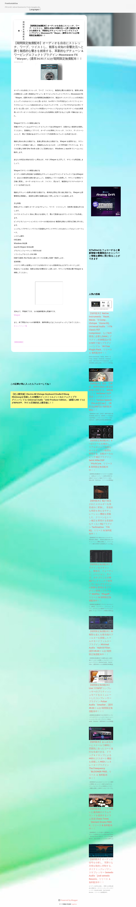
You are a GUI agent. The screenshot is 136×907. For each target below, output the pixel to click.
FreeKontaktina (15, 3)
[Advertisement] (49, 367)
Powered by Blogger (68, 900)
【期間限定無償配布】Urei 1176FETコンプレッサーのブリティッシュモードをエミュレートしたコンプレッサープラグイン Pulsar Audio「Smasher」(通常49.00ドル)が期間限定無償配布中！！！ (101, 698)
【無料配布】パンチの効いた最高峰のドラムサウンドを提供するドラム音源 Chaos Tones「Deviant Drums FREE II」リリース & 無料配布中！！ (101, 819)
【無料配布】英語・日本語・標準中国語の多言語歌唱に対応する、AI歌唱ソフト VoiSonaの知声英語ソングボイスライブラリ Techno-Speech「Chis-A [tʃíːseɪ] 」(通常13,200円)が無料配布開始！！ (101, 396)
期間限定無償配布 (19, 342)
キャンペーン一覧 (20, 326)
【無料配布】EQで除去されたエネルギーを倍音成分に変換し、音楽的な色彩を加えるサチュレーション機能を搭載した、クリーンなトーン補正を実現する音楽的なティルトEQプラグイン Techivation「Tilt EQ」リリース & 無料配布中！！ (101, 517)
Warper (17, 315)
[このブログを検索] (125, 6)
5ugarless (74, 904)
